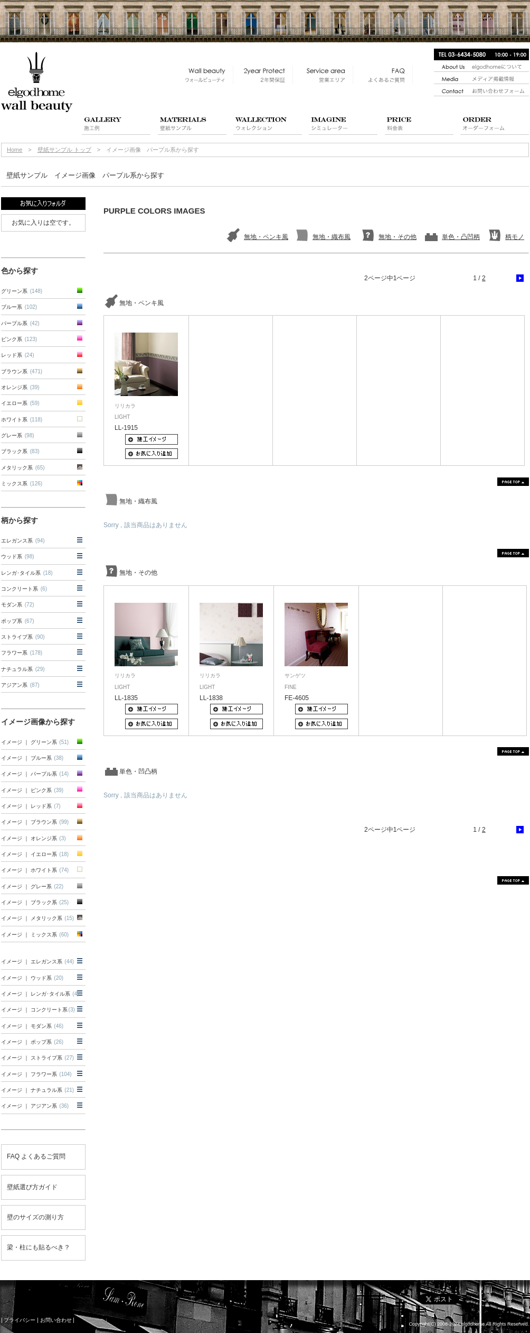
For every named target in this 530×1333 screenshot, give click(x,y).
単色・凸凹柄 (461, 237)
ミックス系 (21, 483)
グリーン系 (21, 291)
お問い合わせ (56, 1320)
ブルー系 (19, 307)
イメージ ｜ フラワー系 (36, 1074)
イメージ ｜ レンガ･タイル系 (40, 994)
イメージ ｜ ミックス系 (35, 934)
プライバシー (19, 1320)
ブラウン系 (21, 371)
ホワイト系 (21, 419)
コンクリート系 (24, 589)
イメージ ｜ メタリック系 (37, 918)
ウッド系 (17, 556)
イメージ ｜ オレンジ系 (33, 838)
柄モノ (514, 237)
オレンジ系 (20, 387)
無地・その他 (397, 237)
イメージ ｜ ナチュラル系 (37, 1090)
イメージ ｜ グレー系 (32, 886)
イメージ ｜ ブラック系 (35, 902)
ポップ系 (17, 621)
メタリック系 (23, 468)
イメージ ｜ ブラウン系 (35, 822)
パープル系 (20, 323)
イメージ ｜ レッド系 (31, 806)
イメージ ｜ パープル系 (35, 774)
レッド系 (17, 355)
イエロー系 (20, 403)
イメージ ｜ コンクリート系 (38, 1010)
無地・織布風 (332, 237)
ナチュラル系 (23, 669)
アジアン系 (20, 685)
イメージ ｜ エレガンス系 (37, 961)
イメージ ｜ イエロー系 (35, 854)
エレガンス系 (23, 541)
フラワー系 (21, 653)
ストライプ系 (23, 637)
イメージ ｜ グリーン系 (35, 742)
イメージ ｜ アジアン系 (35, 1106)
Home (14, 149)
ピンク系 (19, 339)
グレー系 (17, 435)
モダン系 (17, 605)
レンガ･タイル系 (27, 573)
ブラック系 (20, 451)
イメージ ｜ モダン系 (32, 1026)
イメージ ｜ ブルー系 (32, 758)
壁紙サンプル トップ (64, 149)
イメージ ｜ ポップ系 (32, 1042)
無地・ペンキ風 (266, 237)
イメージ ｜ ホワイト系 (35, 870)
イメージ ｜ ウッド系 (32, 978)
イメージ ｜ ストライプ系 (37, 1058)
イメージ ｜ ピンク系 (32, 790)
